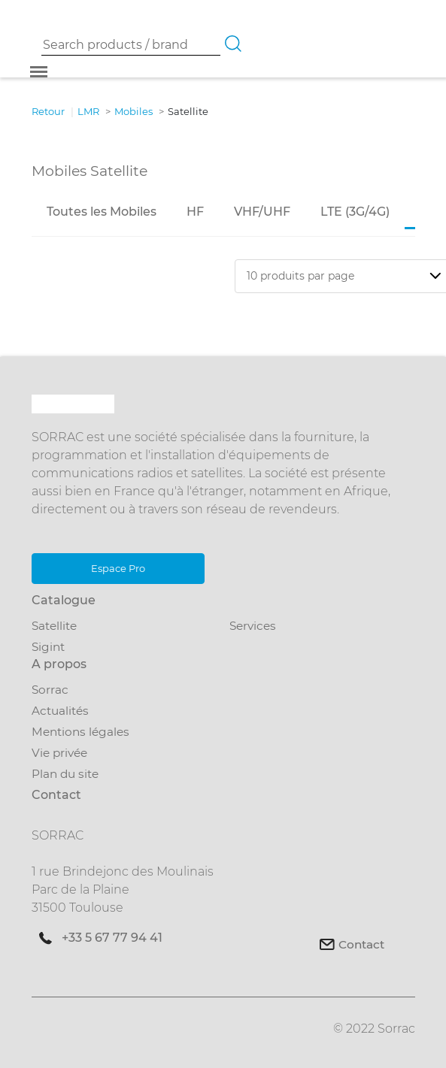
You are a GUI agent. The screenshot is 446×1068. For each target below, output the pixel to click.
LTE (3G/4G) (355, 211)
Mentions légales (80, 732)
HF (195, 211)
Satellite (54, 626)
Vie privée (59, 753)
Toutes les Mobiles (101, 211)
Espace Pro (117, 568)
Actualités (60, 710)
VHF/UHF (262, 211)
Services (252, 626)
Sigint (48, 647)
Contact (361, 944)
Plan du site (65, 774)
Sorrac (50, 689)
